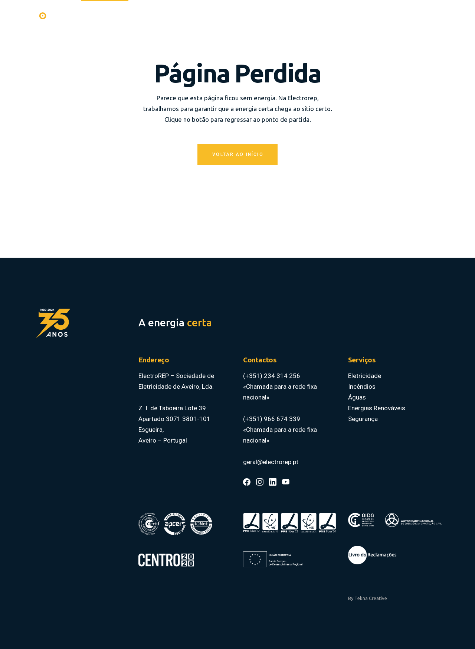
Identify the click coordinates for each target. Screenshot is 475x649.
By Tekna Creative (367, 598)
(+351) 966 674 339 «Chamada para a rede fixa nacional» (280, 429)
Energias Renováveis (376, 408)
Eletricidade (364, 375)
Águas (357, 397)
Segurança (363, 419)
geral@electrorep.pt (270, 462)
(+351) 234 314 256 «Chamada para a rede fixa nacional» (280, 386)
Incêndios (362, 386)
